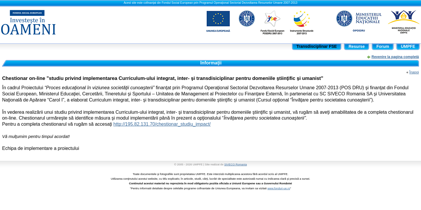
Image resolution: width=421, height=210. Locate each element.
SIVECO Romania (235, 164)
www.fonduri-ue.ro (279, 188)
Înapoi (414, 72)
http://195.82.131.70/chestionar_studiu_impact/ (162, 124)
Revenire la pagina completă (395, 57)
